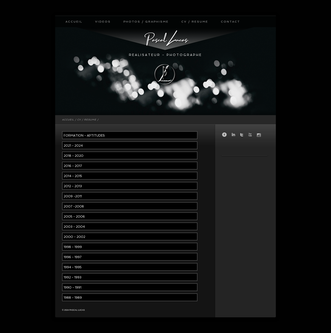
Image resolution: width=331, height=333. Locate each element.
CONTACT (230, 21)
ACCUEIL (74, 21)
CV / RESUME (194, 21)
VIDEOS (103, 21)
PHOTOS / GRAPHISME (146, 21)
